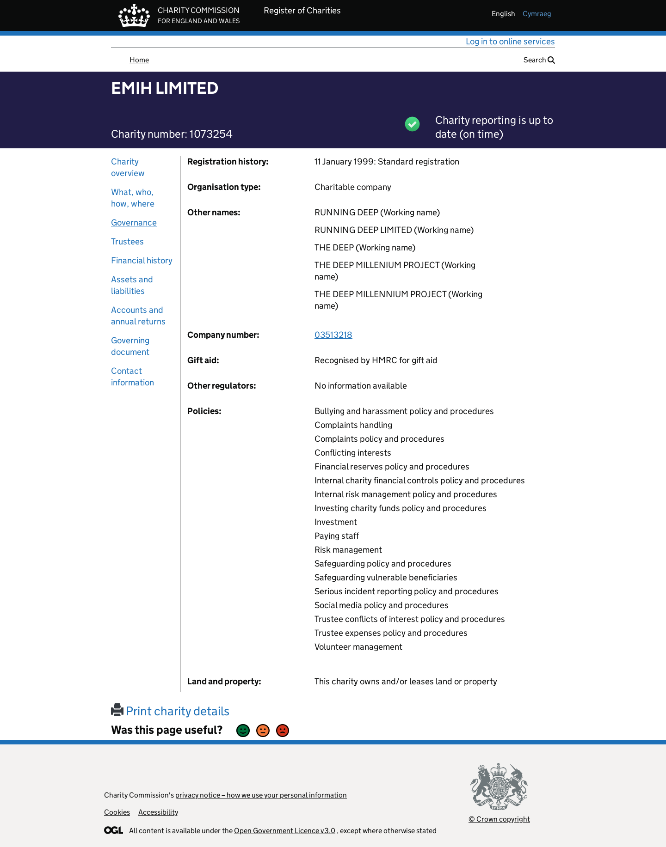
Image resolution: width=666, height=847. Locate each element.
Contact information (132, 377)
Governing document (130, 346)
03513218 (333, 334)
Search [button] (539, 59)
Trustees (127, 241)
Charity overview (128, 167)
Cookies (117, 812)
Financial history (142, 260)
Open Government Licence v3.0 (284, 830)
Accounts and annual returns (138, 316)
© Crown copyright (499, 819)
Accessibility (158, 812)
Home (139, 59)
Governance (134, 222)
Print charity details (170, 711)
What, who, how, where (132, 198)
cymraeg (537, 13)
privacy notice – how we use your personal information (261, 795)
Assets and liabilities (132, 285)
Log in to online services (510, 41)
